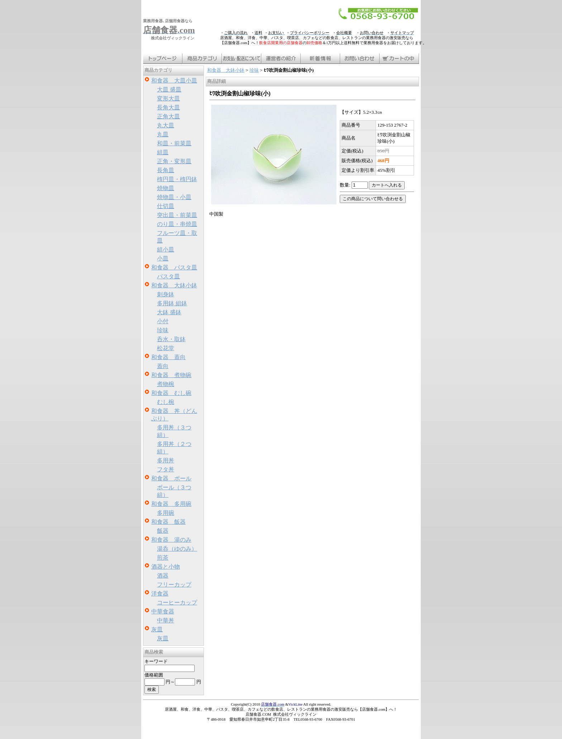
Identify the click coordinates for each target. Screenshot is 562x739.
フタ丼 (165, 469)
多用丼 (165, 460)
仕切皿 (165, 206)
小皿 (162, 258)
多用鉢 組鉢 (172, 303)
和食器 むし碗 (171, 393)
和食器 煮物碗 (171, 375)
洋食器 (159, 593)
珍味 (162, 330)
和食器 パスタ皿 (174, 267)
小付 (162, 321)
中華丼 (165, 620)
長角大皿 (168, 107)
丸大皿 (165, 125)
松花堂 (165, 348)
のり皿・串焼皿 (177, 224)
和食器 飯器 (168, 522)
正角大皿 (168, 116)
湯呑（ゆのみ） (177, 549)
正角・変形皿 (174, 161)
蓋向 (162, 366)
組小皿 (165, 249)
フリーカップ (174, 585)
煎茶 (162, 558)
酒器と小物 (165, 567)
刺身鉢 (165, 294)
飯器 (162, 531)
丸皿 (162, 134)
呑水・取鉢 (171, 339)
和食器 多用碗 (171, 504)
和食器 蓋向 (168, 357)
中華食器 (162, 611)
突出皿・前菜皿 (177, 215)
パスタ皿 (168, 276)
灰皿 (157, 629)
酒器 (162, 576)
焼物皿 (165, 188)
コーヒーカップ (177, 602)
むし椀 (165, 402)
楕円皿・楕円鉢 (177, 179)
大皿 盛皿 (169, 89)
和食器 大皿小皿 (174, 80)
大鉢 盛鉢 (169, 312)
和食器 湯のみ (171, 540)
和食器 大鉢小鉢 (174, 285)
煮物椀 (165, 384)
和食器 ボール (171, 478)
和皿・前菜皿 (174, 143)
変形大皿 (168, 98)
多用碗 (165, 513)
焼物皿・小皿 (174, 197)
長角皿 (165, 170)
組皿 (162, 152)
